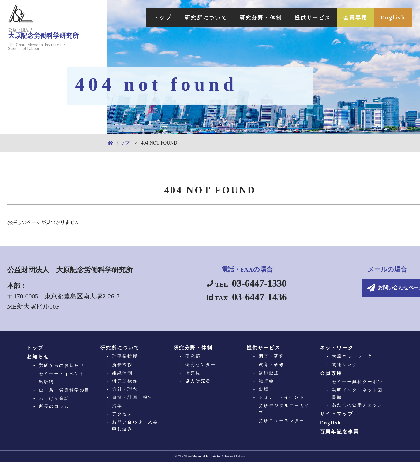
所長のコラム (54, 406)
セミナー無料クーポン (357, 381)
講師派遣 (269, 373)
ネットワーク (337, 347)
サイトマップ (337, 413)
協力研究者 (198, 381)
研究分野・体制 (253, 17)
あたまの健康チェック (357, 405)
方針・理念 (125, 389)
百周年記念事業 (339, 431)
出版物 (46, 381)
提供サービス (309, 17)
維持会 (266, 381)
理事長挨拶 (125, 356)
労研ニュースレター (282, 420)
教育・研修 (271, 364)
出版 (264, 389)
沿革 (117, 405)
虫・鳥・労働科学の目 (64, 390)
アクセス (122, 414)
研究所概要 (125, 381)
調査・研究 (271, 356)
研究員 (193, 373)
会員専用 (354, 17)
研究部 (193, 356)
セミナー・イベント (62, 373)
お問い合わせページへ (367, 288)
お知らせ (38, 356)
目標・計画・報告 (132, 397)
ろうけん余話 (54, 398)
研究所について (195, 17)
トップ (149, 17)
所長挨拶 (122, 364)
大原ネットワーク (352, 356)
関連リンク (344, 364)
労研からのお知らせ (62, 365)
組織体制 (122, 373)
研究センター (200, 364)
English (393, 17)
